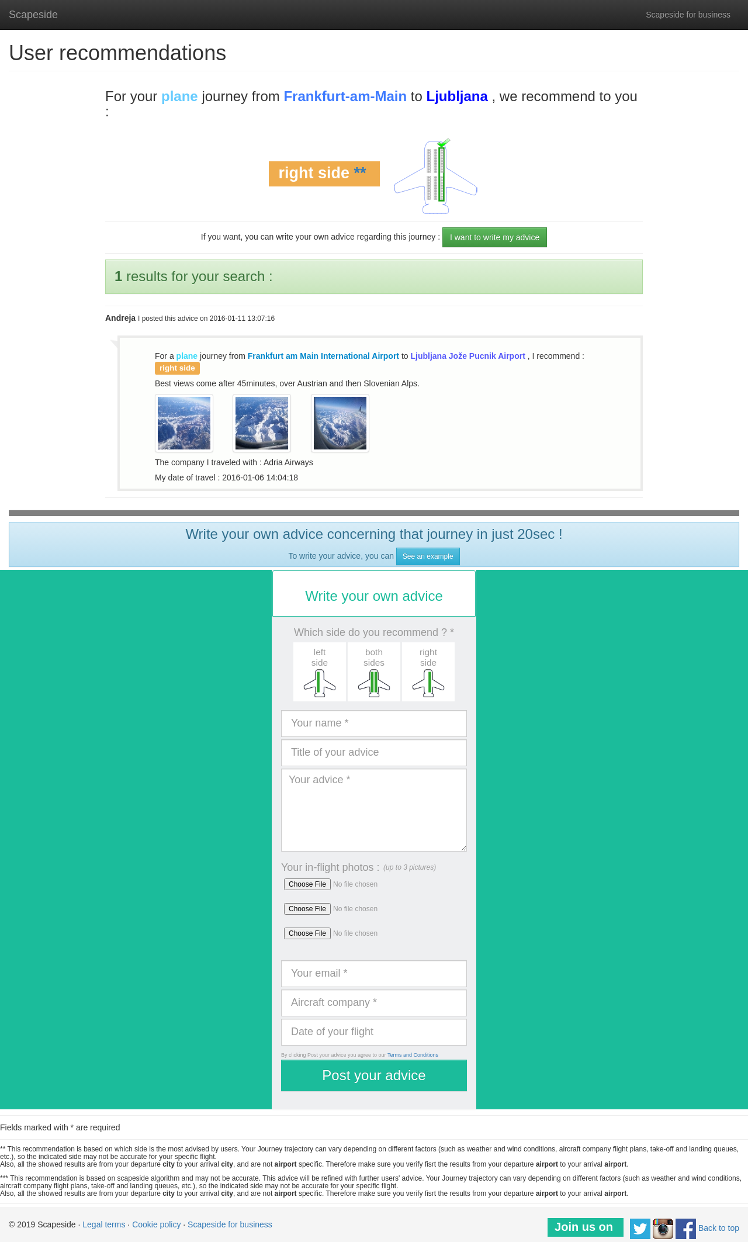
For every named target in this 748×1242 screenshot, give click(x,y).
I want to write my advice (494, 237)
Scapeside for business (688, 14)
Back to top (718, 1228)
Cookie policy (156, 1224)
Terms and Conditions (412, 1055)
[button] (319, 671)
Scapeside (33, 14)
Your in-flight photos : (330, 867)
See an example (428, 556)
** (360, 173)
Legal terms (103, 1224)
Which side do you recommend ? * (374, 632)
